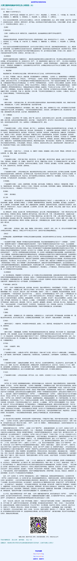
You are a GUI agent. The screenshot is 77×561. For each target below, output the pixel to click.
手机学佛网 (38, 551)
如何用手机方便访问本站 (38, 2)
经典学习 (41, 559)
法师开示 (35, 559)
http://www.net (38, 556)
